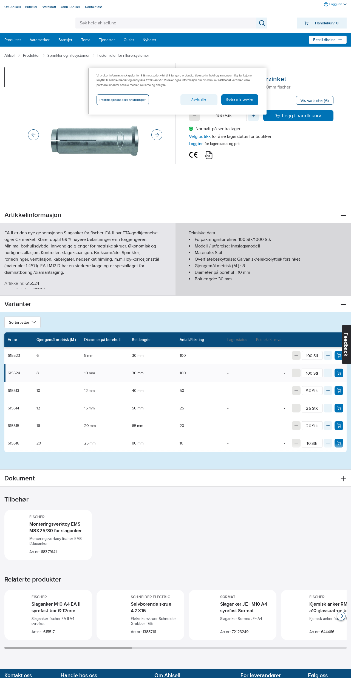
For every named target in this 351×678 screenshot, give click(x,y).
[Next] (156, 134)
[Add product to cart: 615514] (339, 408)
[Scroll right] (341, 616)
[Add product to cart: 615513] (339, 390)
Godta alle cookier (239, 99)
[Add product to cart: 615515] (339, 425)
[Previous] (33, 134)
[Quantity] (224, 115)
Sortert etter (22, 322)
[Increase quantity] (253, 115)
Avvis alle (198, 99)
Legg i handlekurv (298, 115)
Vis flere (175, 286)
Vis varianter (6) (315, 100)
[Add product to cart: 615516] (339, 443)
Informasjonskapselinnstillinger (123, 99)
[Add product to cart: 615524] (339, 373)
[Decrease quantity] (194, 115)
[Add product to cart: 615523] (339, 355)
